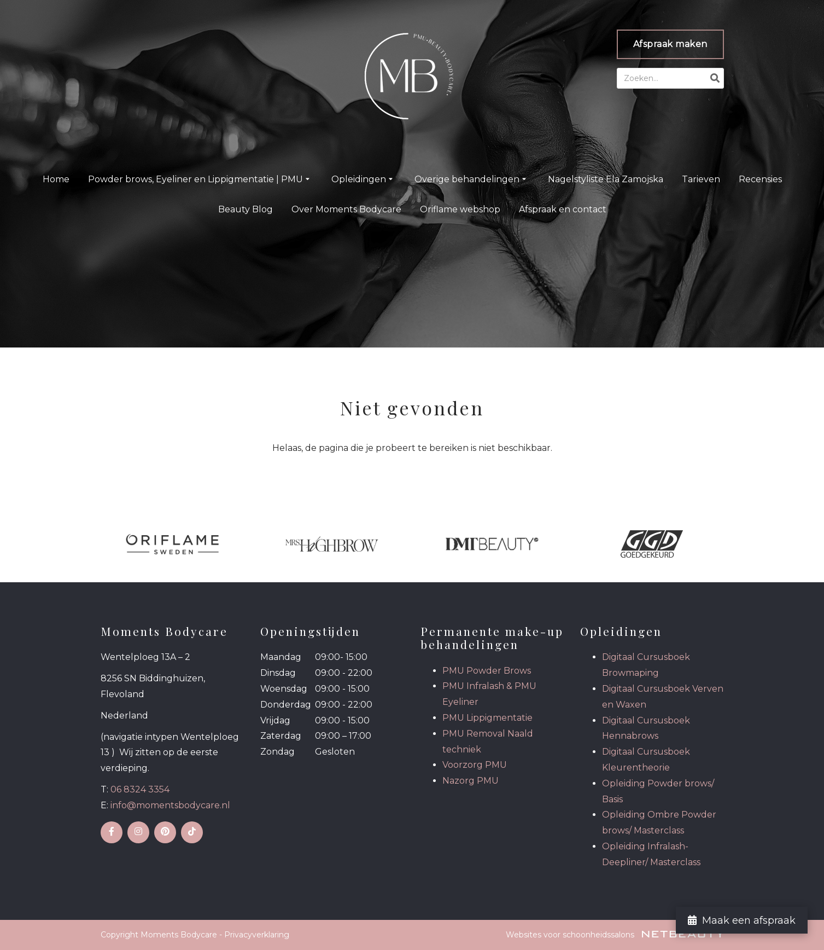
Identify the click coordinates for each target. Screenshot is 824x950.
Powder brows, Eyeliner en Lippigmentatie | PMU (200, 179)
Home (56, 179)
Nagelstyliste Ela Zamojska (605, 179)
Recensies (760, 179)
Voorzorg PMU (474, 765)
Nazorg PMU (470, 780)
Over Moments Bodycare (346, 209)
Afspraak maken (670, 44)
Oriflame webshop (460, 209)
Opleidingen (363, 179)
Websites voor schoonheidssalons (615, 935)
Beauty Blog (245, 209)
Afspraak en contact (562, 209)
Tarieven (701, 179)
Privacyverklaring (256, 935)
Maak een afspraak (742, 920)
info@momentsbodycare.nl (170, 805)
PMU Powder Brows (486, 670)
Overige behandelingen (471, 179)
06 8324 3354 (140, 789)
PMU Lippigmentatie (487, 717)
